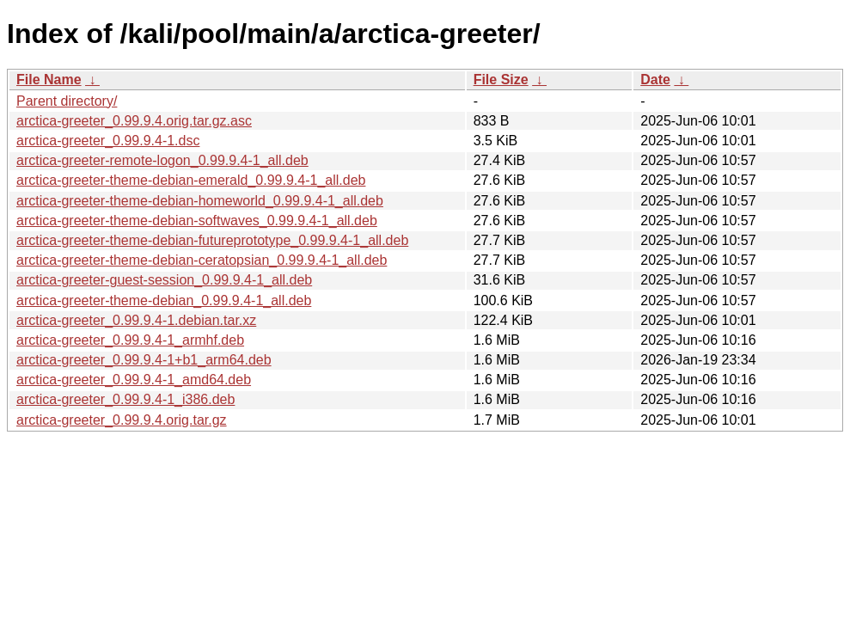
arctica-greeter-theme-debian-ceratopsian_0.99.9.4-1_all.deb (201, 260)
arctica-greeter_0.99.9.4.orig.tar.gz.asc (134, 120)
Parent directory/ (66, 101)
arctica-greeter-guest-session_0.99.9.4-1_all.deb (164, 280)
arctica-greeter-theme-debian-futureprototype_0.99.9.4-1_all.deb (212, 240)
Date (655, 79)
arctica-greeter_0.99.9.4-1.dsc (107, 140)
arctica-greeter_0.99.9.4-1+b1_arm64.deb (144, 359)
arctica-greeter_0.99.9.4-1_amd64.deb (133, 379)
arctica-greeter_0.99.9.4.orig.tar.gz (121, 420)
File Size (501, 79)
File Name (49, 79)
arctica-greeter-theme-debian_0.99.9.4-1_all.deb (163, 300)
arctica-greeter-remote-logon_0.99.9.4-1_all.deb (162, 160)
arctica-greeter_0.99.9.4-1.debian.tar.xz (136, 320)
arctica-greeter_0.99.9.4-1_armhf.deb (130, 340)
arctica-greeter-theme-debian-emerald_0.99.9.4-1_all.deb (190, 180)
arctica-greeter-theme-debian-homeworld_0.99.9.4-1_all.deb (199, 200)
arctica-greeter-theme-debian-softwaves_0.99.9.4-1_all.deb (196, 220)
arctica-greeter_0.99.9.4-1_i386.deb (125, 399)
